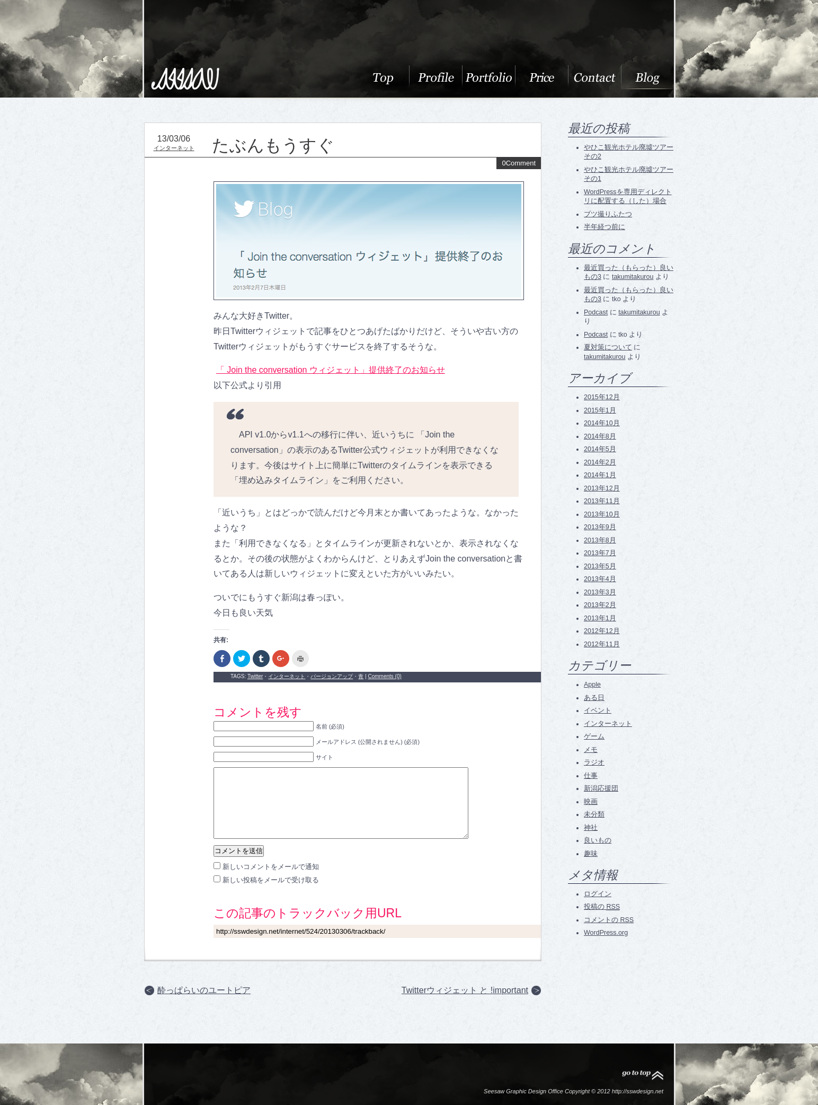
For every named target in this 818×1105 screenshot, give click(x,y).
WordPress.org (606, 932)
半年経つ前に (604, 227)
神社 (591, 827)
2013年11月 (602, 501)
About (382, 77)
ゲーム (594, 736)
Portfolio (488, 77)
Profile (435, 77)
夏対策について (608, 347)
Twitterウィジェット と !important (465, 990)
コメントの (609, 920)
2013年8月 (600, 540)
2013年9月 (600, 527)
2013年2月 (600, 605)
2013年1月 (600, 618)
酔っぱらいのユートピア (204, 990)
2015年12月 (602, 397)
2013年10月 (602, 514)
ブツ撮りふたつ (608, 214)
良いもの (597, 840)
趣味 (591, 853)
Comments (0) (384, 676)
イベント (597, 710)
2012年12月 (602, 631)
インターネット (174, 148)
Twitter (255, 676)
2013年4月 (600, 579)
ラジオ (594, 762)
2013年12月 (602, 488)
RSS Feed (602, 959)
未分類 (594, 814)
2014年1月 (600, 475)
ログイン (597, 894)
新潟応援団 (601, 788)
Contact (594, 77)
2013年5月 (600, 566)
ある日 (594, 697)
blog (647, 77)
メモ (591, 749)
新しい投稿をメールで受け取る (271, 880)
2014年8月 (600, 436)
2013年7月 (600, 553)
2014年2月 (600, 462)
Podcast (596, 312)
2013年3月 (600, 592)
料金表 (541, 77)
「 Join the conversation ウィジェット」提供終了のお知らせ (330, 369)
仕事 (591, 775)
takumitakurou (633, 276)
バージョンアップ (331, 676)
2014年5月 (600, 449)
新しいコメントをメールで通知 (271, 867)
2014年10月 (602, 423)
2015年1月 (600, 410)
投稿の (602, 906)
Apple (592, 684)
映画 (591, 801)
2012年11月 (602, 644)
